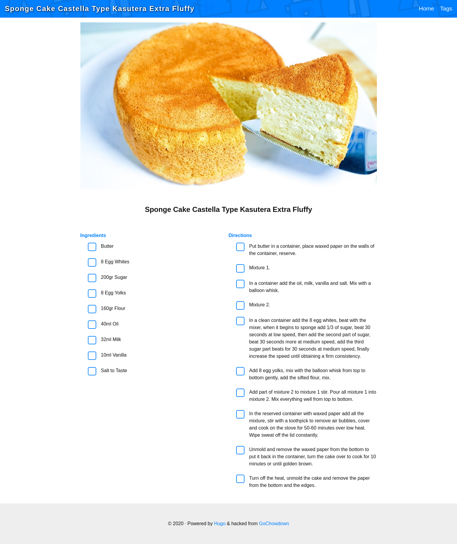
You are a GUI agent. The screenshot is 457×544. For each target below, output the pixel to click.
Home (426, 8)
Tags (446, 8)
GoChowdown (274, 523)
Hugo (219, 523)
